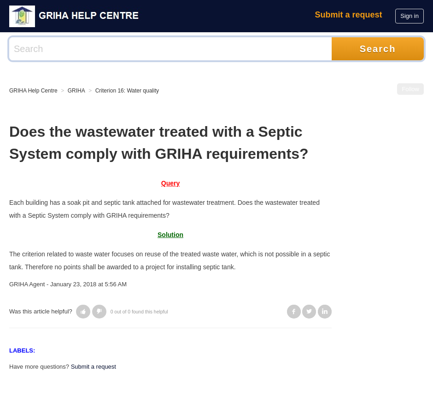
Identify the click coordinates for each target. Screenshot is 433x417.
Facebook (294, 312)
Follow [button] (410, 89)
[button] (83, 312)
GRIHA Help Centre (33, 90)
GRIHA (76, 90)
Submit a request (348, 14)
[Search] (170, 48)
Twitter (309, 312)
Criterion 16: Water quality (127, 90)
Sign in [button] (409, 15)
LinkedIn (325, 312)
